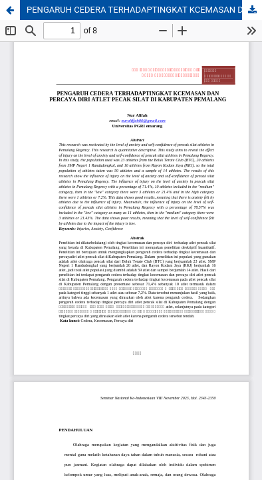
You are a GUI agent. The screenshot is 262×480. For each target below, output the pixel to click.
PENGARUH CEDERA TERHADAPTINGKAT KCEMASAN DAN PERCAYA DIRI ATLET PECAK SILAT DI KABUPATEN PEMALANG (144, 10)
